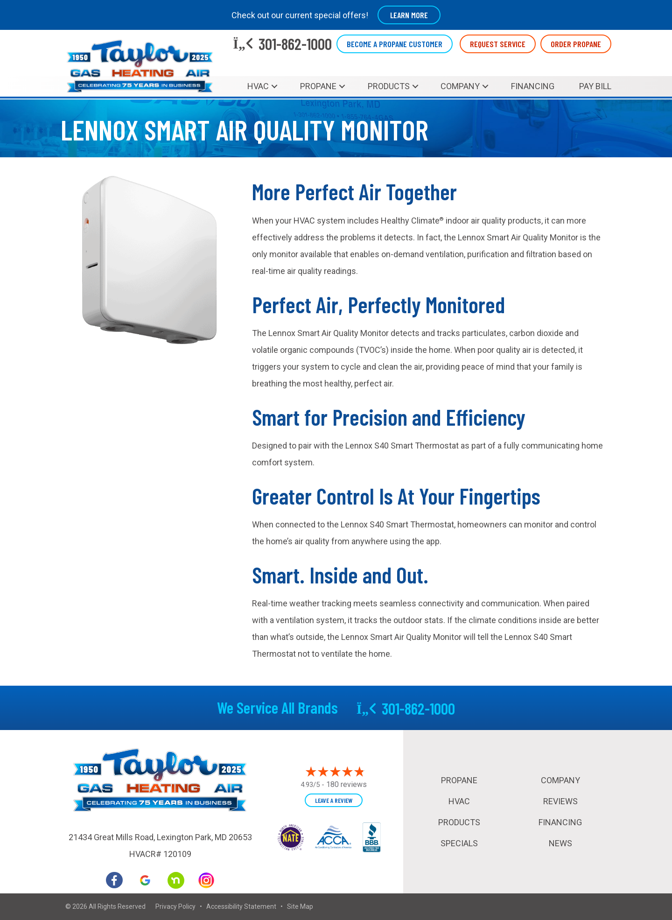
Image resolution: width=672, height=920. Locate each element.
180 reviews (346, 784)
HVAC (258, 86)
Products (389, 86)
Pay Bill (595, 86)
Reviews (560, 801)
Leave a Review (333, 800)
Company (460, 86)
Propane (318, 86)
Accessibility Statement (241, 906)
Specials (459, 843)
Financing (532, 86)
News (560, 843)
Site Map (300, 906)
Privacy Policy (175, 906)
